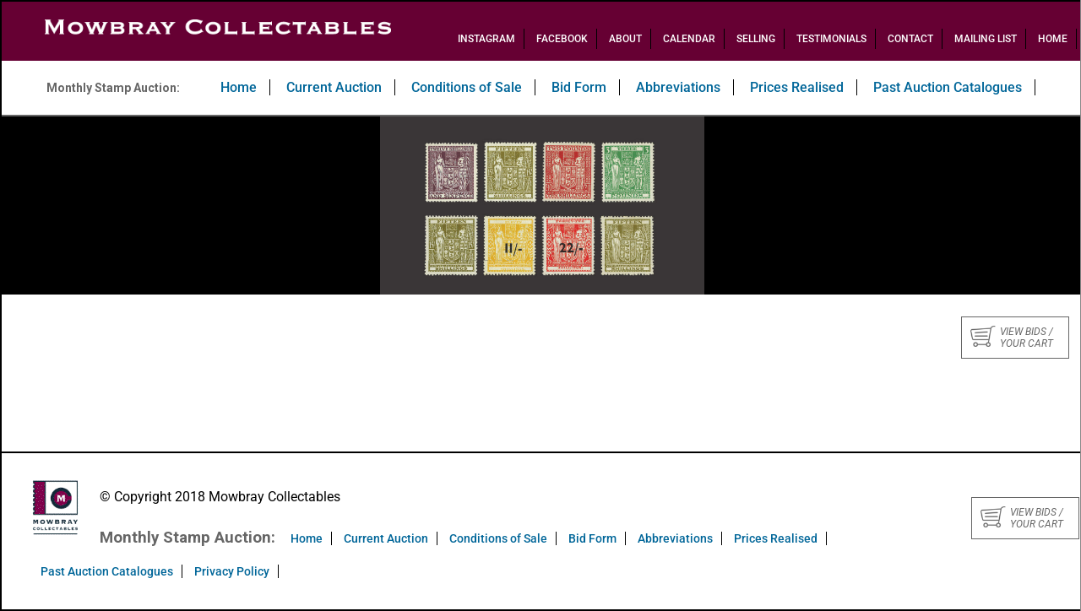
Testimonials (831, 39)
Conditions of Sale (466, 87)
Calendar (689, 39)
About (625, 39)
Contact (910, 39)
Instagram (486, 39)
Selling (755, 39)
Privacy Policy (231, 571)
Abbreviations (678, 87)
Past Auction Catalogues (947, 87)
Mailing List (985, 39)
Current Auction (334, 87)
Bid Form (578, 87)
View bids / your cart (1011, 337)
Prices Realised (797, 87)
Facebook (562, 39)
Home (1052, 39)
